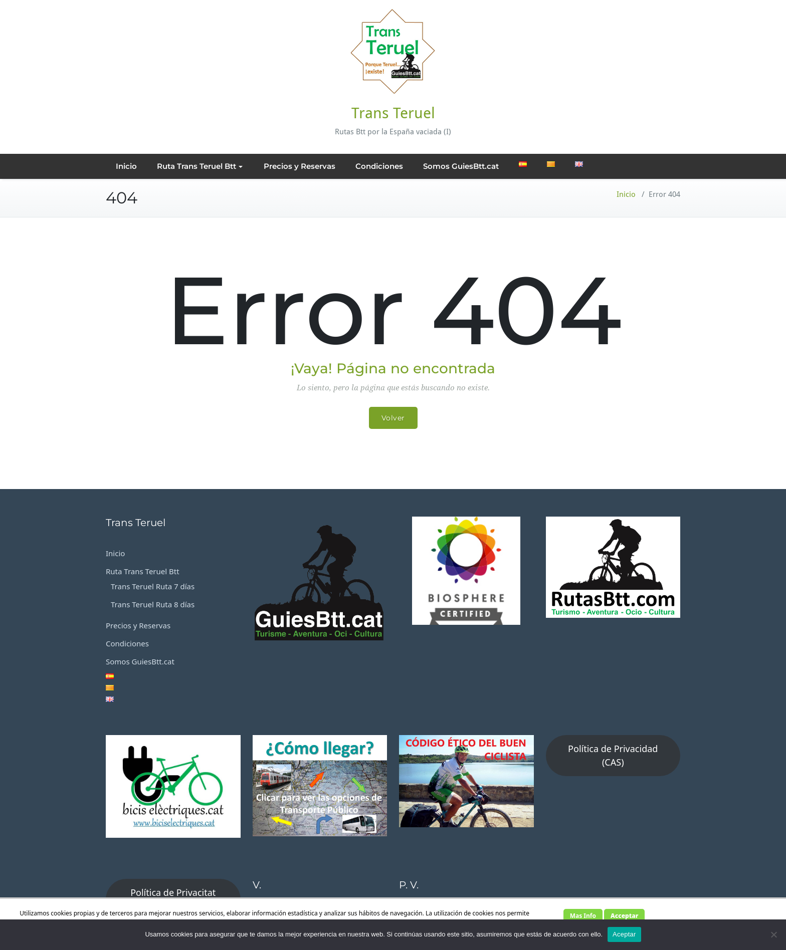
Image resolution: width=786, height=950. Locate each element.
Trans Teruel (393, 113)
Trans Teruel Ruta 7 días (152, 586)
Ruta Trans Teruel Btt (200, 166)
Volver (393, 417)
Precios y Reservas (299, 166)
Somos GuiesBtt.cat (461, 166)
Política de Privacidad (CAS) (613, 755)
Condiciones (379, 166)
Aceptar (624, 934)
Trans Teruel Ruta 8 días (152, 604)
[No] (773, 934)
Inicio (126, 166)
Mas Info (583, 915)
